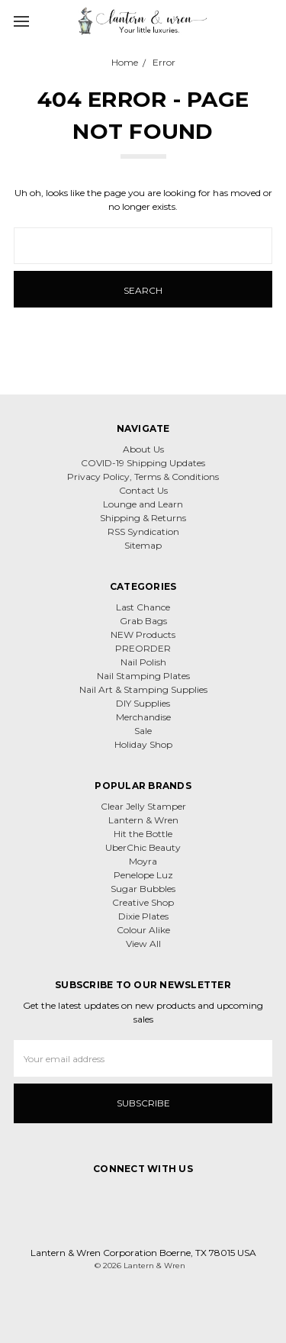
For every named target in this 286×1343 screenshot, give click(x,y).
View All (143, 943)
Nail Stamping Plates (143, 675)
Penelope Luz (143, 875)
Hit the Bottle (143, 833)
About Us (143, 449)
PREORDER (143, 648)
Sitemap (143, 545)
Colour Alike (143, 930)
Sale (143, 730)
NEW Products (143, 634)
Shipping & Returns (143, 517)
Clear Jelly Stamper (143, 806)
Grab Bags (143, 620)
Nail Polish (143, 662)
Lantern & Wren (143, 820)
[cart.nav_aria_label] (269, 21)
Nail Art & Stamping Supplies (143, 689)
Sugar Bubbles (143, 888)
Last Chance (143, 607)
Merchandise (143, 717)
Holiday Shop (143, 744)
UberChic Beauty (143, 847)
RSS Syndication (143, 531)
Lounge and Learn (143, 504)
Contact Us (143, 490)
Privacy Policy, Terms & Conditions (143, 476)
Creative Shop (143, 902)
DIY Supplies (143, 703)
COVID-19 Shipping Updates (143, 463)
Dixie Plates (143, 916)
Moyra (143, 861)
